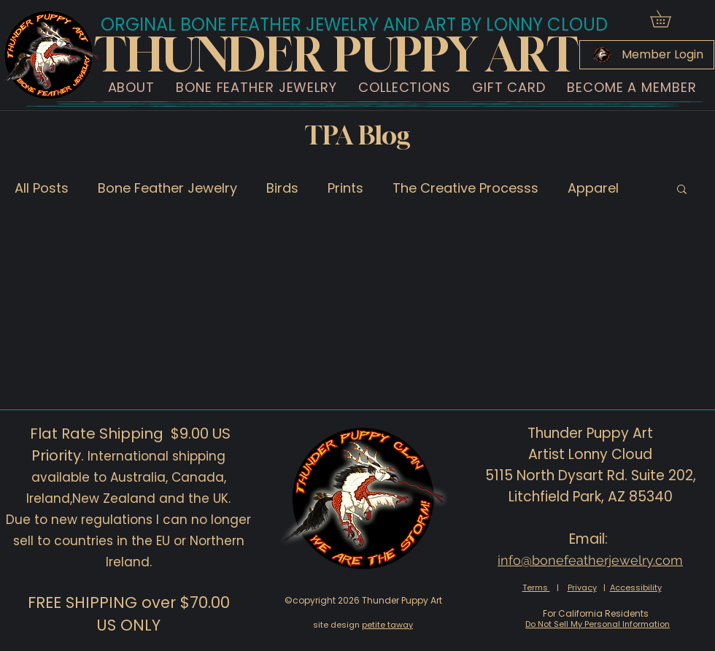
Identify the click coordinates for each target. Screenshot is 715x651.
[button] (668, 18)
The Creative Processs (465, 188)
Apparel (593, 188)
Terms (536, 587)
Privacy (582, 587)
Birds (282, 188)
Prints (345, 188)
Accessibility (636, 587)
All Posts (42, 188)
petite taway (387, 625)
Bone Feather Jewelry (167, 188)
